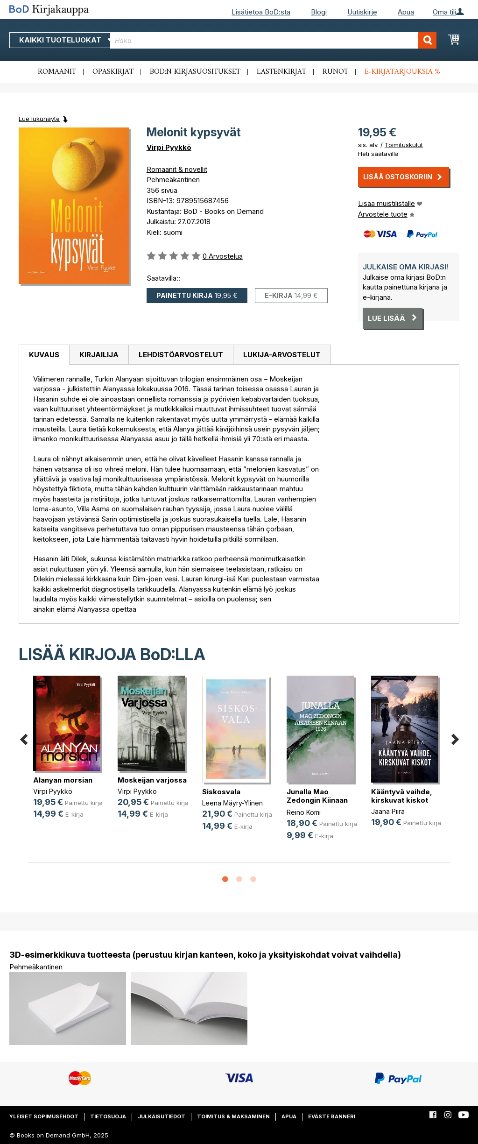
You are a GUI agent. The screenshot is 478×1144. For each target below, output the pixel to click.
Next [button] (454, 738)
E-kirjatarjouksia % (402, 71)
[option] (70, 755)
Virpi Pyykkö (169, 147)
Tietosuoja (108, 1116)
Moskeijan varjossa (152, 780)
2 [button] (239, 879)
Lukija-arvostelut (282, 354)
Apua (406, 11)
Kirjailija (99, 354)
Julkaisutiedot (161, 1116)
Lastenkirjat (281, 71)
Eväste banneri (331, 1116)
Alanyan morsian (62, 780)
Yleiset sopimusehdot (43, 1116)
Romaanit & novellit (177, 169)
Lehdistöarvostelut (181, 354)
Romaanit (57, 71)
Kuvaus (44, 354)
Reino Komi (304, 812)
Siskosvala (221, 791)
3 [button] (253, 879)
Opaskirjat (113, 71)
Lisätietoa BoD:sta (261, 11)
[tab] (44, 355)
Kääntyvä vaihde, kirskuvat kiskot (401, 796)
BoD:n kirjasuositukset (195, 71)
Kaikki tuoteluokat (66, 39)
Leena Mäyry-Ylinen (232, 803)
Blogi (319, 11)
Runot (335, 71)
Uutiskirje (362, 11)
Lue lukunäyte (39, 118)
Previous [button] (23, 738)
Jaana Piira (388, 811)
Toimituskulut (404, 144)
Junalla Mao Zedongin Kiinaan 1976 (317, 800)
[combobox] (273, 40)
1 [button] (225, 879)
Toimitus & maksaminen (233, 1116)
